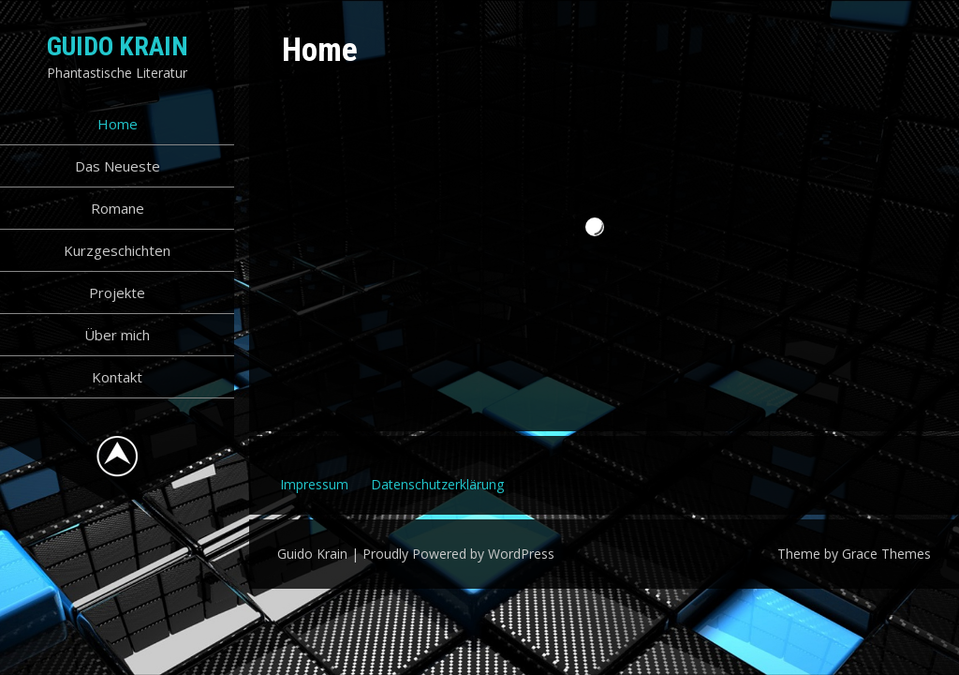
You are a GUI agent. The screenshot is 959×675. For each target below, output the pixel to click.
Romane (117, 208)
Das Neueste (117, 166)
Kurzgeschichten (117, 250)
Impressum (314, 484)
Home (117, 123)
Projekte (117, 292)
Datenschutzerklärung (437, 484)
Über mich (117, 334)
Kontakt (117, 377)
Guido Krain (117, 46)
